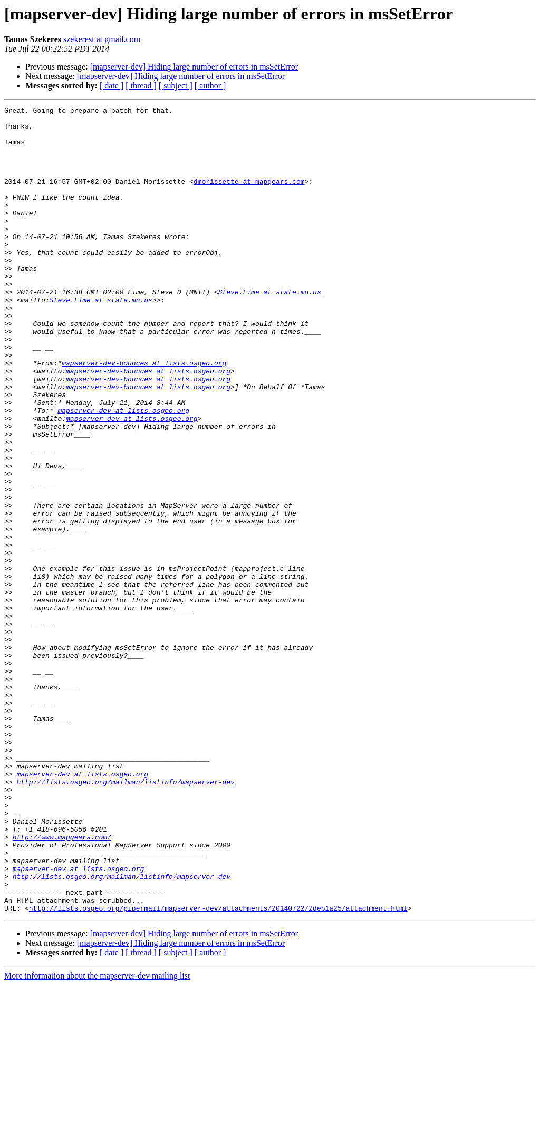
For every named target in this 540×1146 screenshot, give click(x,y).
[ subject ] (175, 85)
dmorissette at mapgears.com (249, 197)
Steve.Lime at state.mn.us (269, 329)
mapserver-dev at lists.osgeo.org (123, 472)
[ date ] (111, 85)
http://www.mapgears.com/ (62, 984)
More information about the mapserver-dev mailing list (97, 1136)
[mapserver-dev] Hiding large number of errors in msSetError (194, 66)
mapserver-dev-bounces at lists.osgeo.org (144, 415)
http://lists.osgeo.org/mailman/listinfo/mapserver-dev (125, 917)
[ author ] (210, 85)
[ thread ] (141, 85)
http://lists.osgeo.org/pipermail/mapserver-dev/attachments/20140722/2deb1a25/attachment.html (218, 1069)
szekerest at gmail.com (101, 39)
